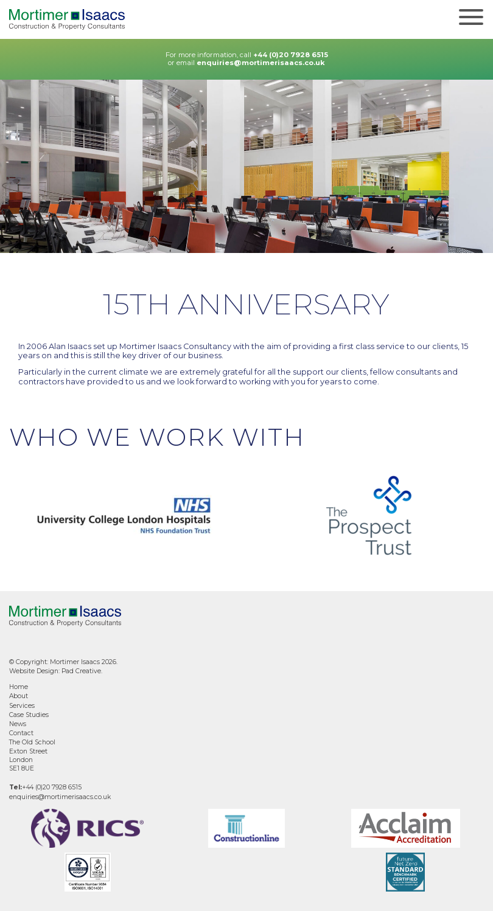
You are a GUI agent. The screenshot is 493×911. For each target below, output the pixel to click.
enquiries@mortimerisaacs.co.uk (261, 62)
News (17, 724)
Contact (21, 733)
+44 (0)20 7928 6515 (290, 54)
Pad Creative (81, 671)
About (18, 696)
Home (18, 687)
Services (22, 706)
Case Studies (29, 715)
